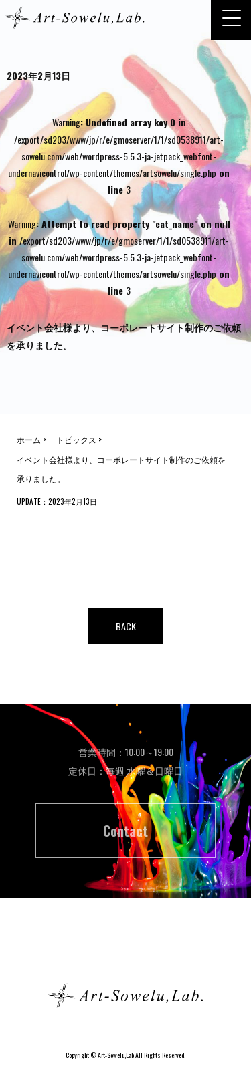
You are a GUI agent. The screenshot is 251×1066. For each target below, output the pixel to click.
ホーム (126, 948)
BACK (126, 626)
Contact (125, 831)
